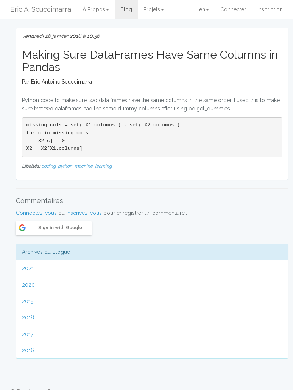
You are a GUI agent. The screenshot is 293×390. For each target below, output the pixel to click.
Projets (153, 9)
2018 (28, 317)
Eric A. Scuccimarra (40, 9)
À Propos (96, 9)
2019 (28, 301)
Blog (126, 9)
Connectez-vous (36, 213)
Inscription (270, 9)
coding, (49, 166)
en (204, 9)
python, (66, 166)
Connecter (233, 9)
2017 (27, 334)
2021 (28, 268)
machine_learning (93, 166)
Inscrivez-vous (84, 213)
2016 (28, 350)
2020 (28, 285)
